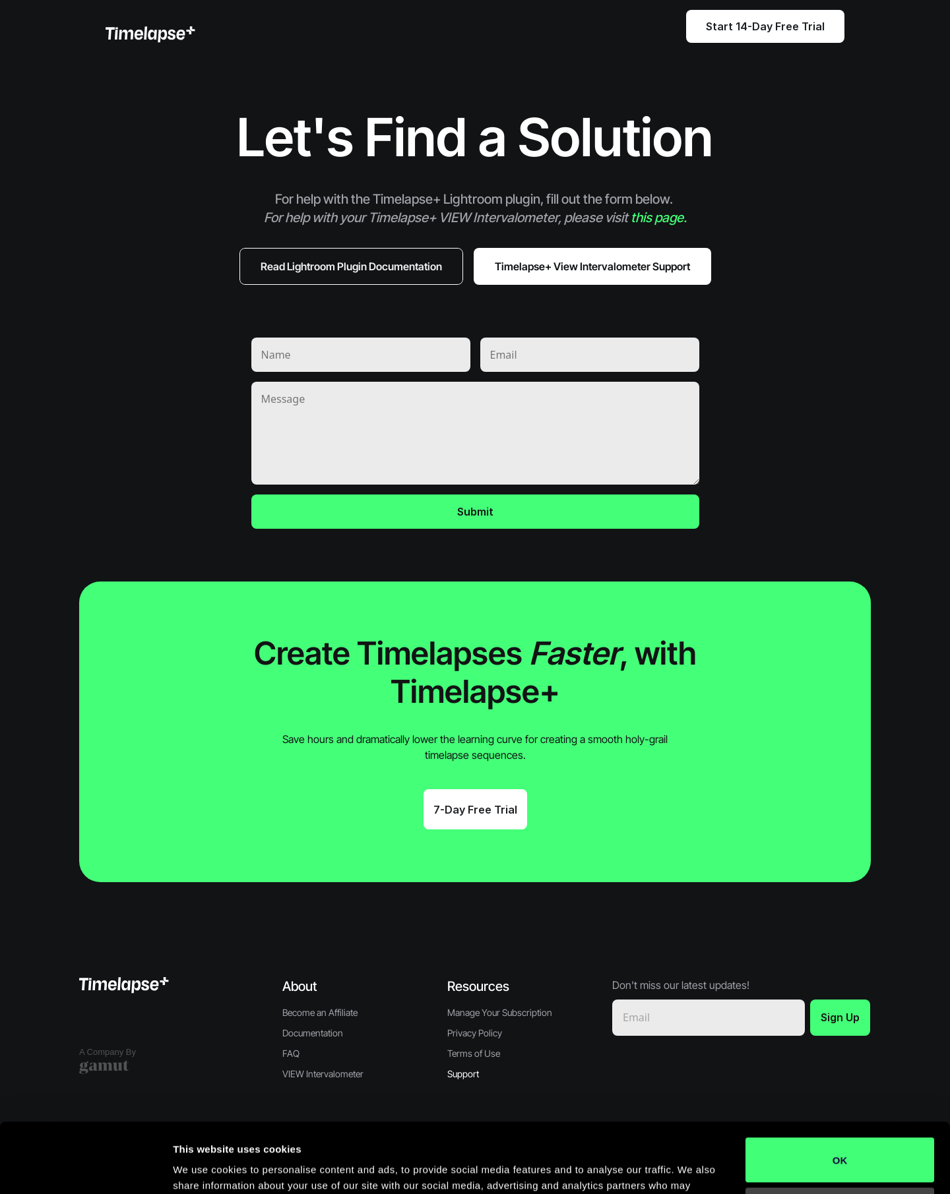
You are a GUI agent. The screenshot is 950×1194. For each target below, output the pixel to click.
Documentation (312, 1032)
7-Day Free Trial (475, 809)
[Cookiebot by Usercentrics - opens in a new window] (85, 1168)
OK (840, 1090)
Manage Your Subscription (499, 1012)
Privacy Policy (474, 1032)
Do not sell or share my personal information (840, 1140)
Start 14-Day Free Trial (765, 26)
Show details (203, 1168)
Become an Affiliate (320, 1012)
